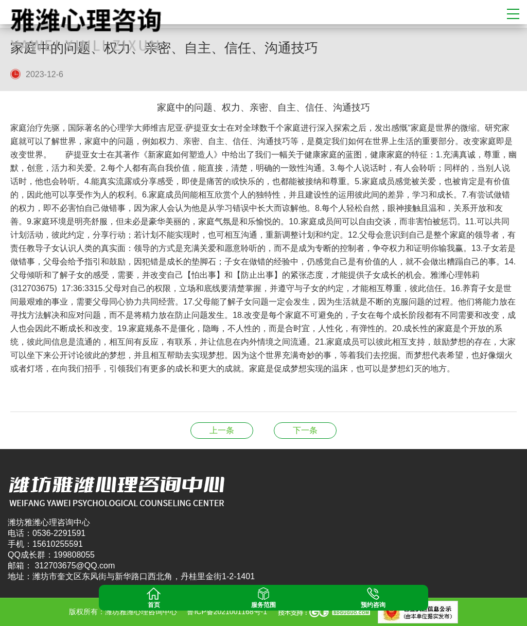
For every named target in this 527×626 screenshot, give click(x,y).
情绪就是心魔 (305, 430)
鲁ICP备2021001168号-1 (227, 611)
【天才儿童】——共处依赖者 (221, 430)
